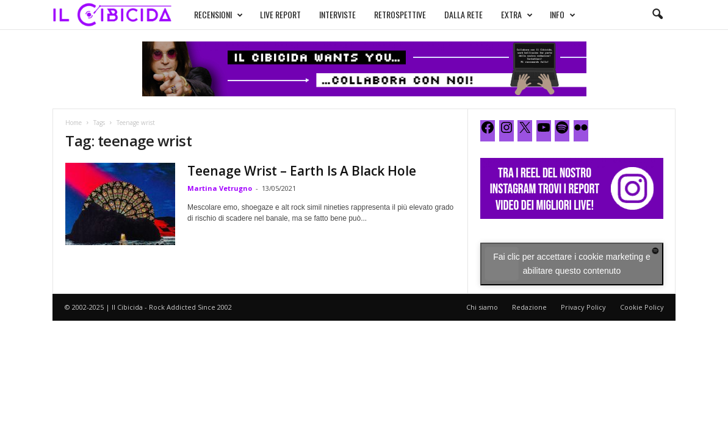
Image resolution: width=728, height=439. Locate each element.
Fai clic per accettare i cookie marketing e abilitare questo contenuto (572, 264)
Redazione (529, 307)
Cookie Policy (642, 307)
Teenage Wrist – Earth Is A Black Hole (301, 170)
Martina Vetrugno (219, 188)
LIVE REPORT (280, 14)
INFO (562, 14)
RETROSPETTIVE (400, 14)
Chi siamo (482, 307)
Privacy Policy (583, 307)
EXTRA (517, 14)
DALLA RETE (463, 14)
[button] (657, 14)
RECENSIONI (218, 14)
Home (73, 122)
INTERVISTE (337, 14)
